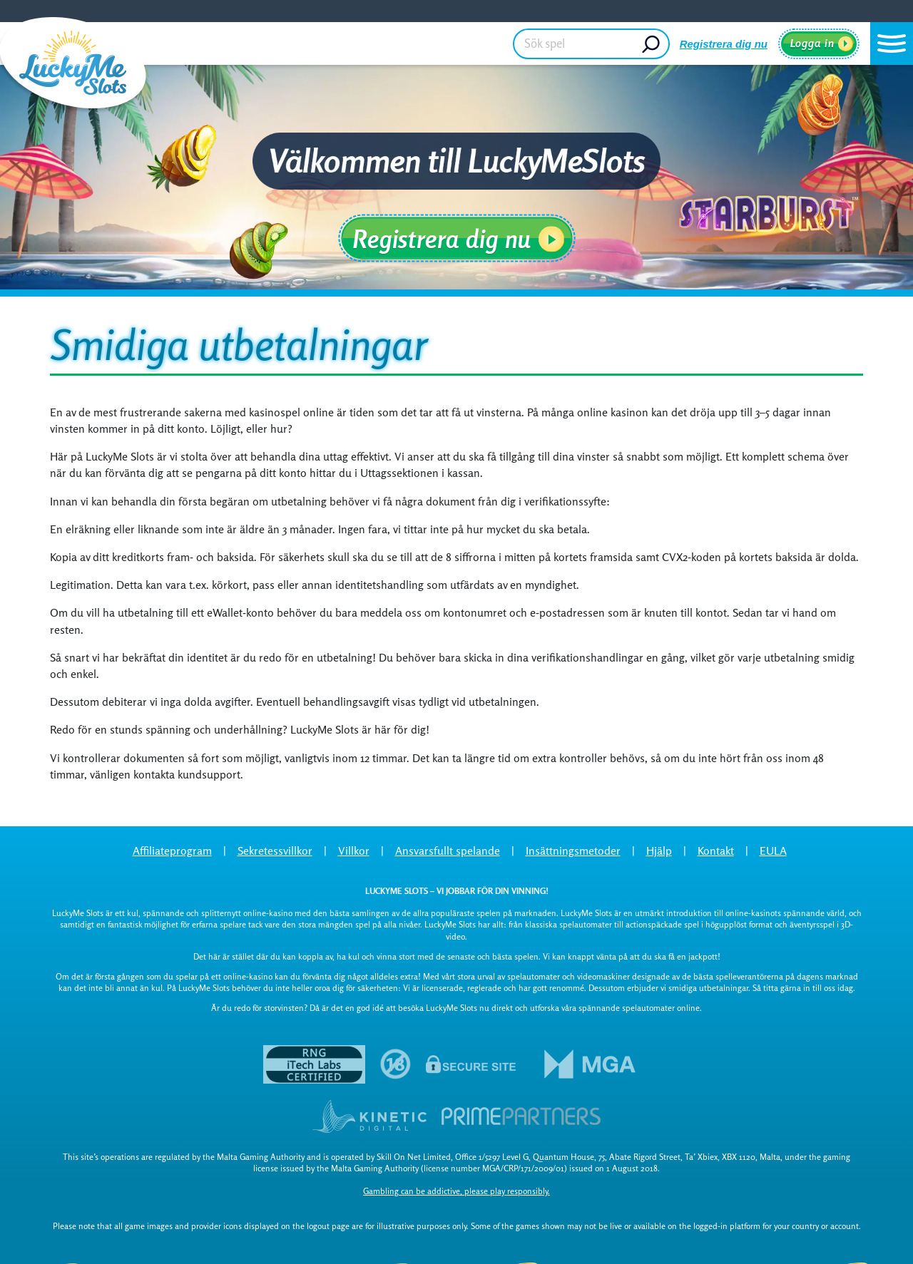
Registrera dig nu (723, 44)
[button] (891, 43)
